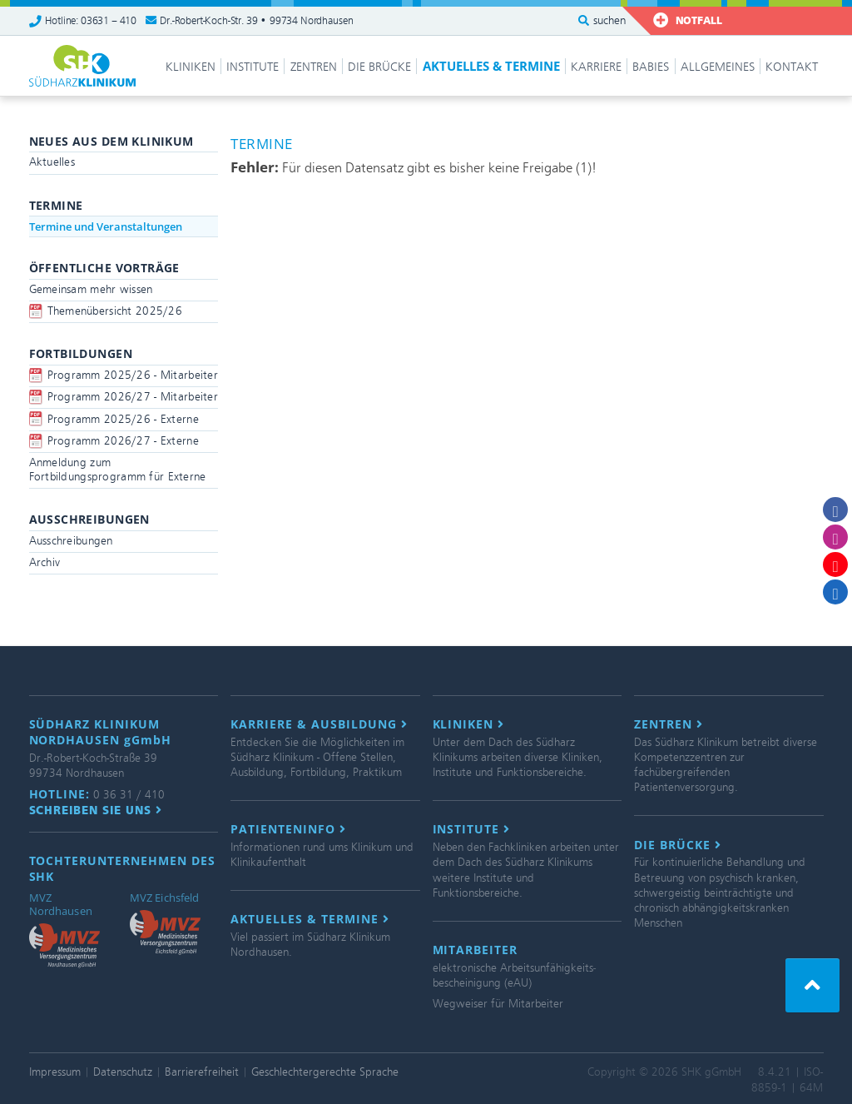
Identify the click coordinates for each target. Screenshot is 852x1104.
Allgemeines (718, 66)
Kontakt (791, 66)
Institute (252, 66)
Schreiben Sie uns (96, 810)
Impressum (55, 1072)
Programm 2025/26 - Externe (123, 419)
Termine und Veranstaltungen (105, 226)
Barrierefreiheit (202, 1072)
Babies (650, 66)
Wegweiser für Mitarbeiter (498, 1003)
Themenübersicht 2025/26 (114, 311)
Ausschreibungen (71, 541)
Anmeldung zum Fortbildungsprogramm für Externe (117, 469)
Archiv (45, 562)
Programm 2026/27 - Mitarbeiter (132, 396)
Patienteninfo (288, 829)
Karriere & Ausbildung (319, 724)
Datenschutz (122, 1072)
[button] (812, 985)
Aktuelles (52, 162)
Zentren (313, 66)
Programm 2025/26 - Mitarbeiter (132, 375)
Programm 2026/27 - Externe (123, 441)
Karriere (596, 66)
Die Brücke (379, 66)
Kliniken (190, 66)
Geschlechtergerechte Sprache (325, 1072)
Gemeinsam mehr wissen (91, 289)
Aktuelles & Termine (491, 65)
